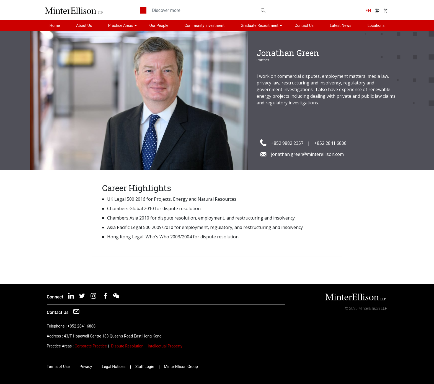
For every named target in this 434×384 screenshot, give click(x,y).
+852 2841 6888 (81, 326)
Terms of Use (58, 366)
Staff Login (144, 366)
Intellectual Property (165, 346)
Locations (376, 25)
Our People (158, 25)
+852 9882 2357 (287, 143)
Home (55, 25)
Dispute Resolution (127, 346)
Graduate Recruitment (259, 25)
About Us (84, 25)
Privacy (85, 366)
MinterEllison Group (181, 366)
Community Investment (205, 25)
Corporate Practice (91, 346)
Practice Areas (120, 25)
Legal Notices (113, 366)
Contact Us (304, 25)
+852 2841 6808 (330, 143)
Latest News (341, 25)
